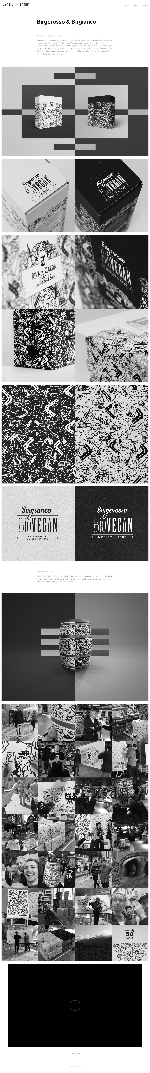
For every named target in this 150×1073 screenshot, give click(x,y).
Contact (144, 5)
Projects (135, 5)
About (127, 5)
